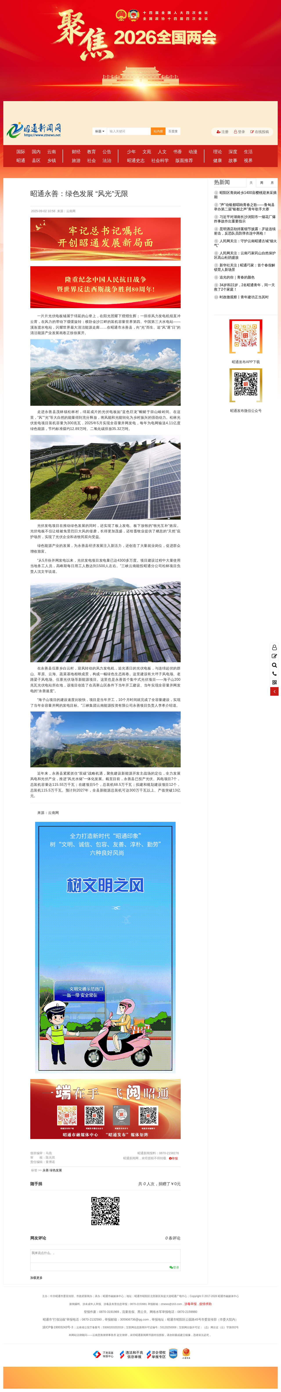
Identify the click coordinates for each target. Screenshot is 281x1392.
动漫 (193, 151)
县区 (36, 160)
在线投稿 (259, 132)
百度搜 (173, 131)
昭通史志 (136, 160)
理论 (217, 151)
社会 (91, 160)
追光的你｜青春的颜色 (237, 277)
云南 (51, 151)
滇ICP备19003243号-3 (57, 1327)
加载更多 (36, 1277)
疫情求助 (205, 1304)
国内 (36, 151)
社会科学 (160, 160)
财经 (76, 151)
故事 (233, 160)
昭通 (20, 160)
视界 (248, 160)
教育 (91, 151)
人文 (162, 151)
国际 (20, 151)
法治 (107, 160)
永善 (46, 1170)
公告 (107, 151)
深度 (233, 151)
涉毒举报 (190, 1304)
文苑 (146, 151)
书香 (177, 151)
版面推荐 (184, 160)
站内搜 (158, 131)
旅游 (76, 160)
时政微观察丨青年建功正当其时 (244, 297)
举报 (175, 1158)
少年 (131, 151)
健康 (217, 160)
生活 (248, 151)
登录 (239, 132)
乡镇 (51, 160)
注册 (223, 132)
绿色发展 (56, 1170)
